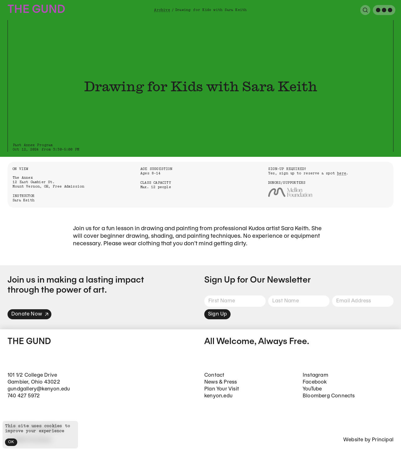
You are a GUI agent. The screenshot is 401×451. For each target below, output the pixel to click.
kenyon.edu (218, 396)
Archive (162, 10)
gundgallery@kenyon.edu (39, 389)
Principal (382, 440)
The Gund (36, 10)
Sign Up (217, 314)
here (341, 173)
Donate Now (30, 314)
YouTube (312, 389)
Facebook (315, 382)
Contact (214, 375)
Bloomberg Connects (329, 396)
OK (11, 442)
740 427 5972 (24, 396)
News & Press (220, 382)
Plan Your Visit (221, 389)
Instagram (315, 375)
